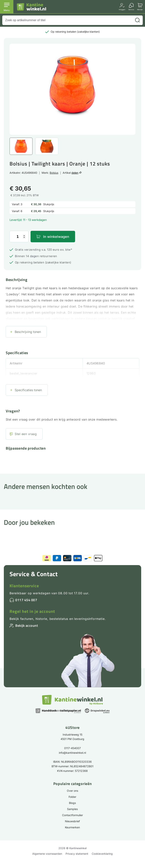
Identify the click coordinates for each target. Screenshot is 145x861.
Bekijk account (26, 625)
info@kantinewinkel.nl (72, 752)
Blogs (72, 802)
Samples (72, 809)
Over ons (72, 790)
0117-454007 (72, 748)
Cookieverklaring (102, 853)
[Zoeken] (137, 20)
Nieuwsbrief (72, 821)
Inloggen (122, 9)
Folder (72, 796)
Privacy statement (77, 853)
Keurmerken (72, 827)
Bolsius (54, 172)
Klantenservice (24, 585)
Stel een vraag (26, 434)
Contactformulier (72, 815)
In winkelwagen (56, 237)
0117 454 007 (26, 600)
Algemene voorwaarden (47, 853)
